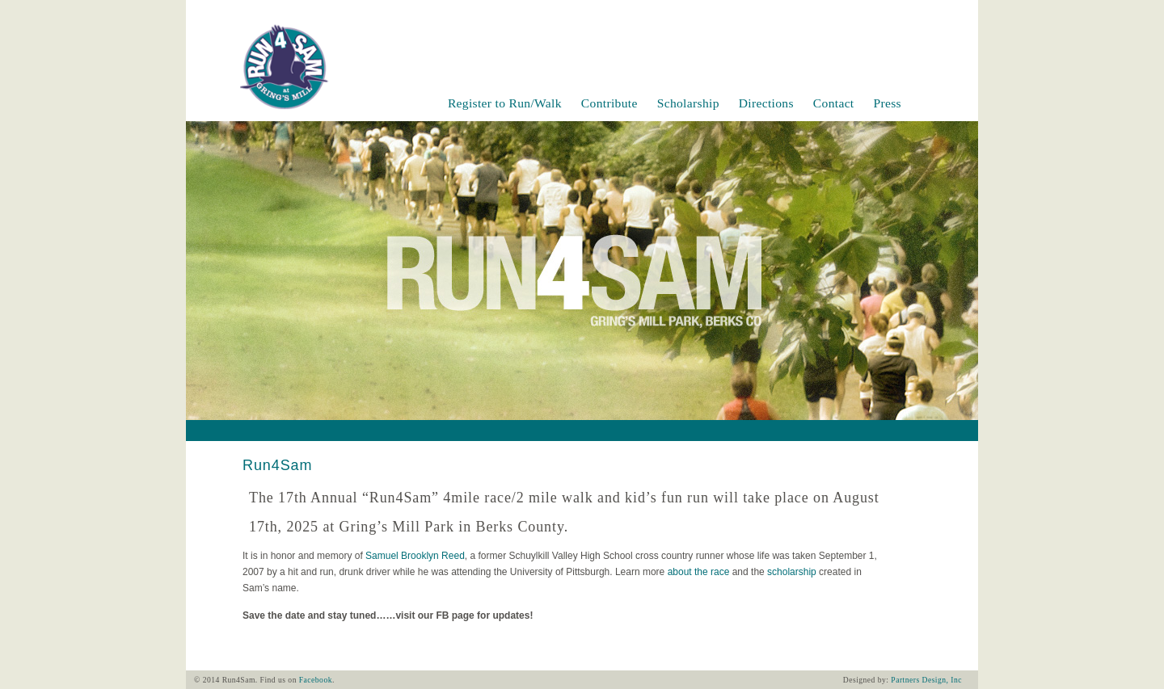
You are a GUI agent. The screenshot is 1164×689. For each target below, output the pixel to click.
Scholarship (688, 103)
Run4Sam (277, 465)
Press (887, 103)
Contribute (609, 103)
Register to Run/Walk (505, 103)
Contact (833, 103)
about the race (699, 572)
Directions (766, 103)
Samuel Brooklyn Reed (415, 555)
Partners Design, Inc (926, 679)
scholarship (791, 572)
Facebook (315, 679)
